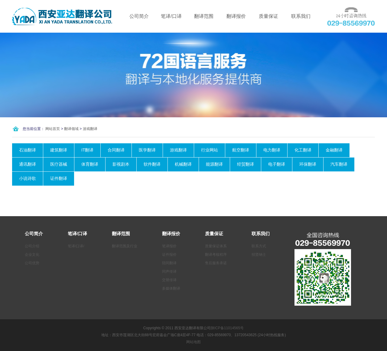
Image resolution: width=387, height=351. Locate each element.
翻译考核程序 (216, 254)
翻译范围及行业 (124, 246)
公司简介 (139, 16)
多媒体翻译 (171, 288)
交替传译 (169, 280)
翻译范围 (203, 16)
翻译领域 (71, 129)
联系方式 (259, 246)
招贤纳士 (259, 254)
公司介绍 (32, 246)
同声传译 (169, 271)
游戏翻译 (90, 129)
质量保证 (268, 16)
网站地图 (193, 342)
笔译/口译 (171, 16)
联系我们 (301, 16)
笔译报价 (169, 246)
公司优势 (32, 263)
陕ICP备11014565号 (227, 328)
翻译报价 (236, 16)
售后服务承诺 (216, 263)
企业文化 (32, 254)
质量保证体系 (216, 246)
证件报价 (169, 254)
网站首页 (52, 129)
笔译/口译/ (76, 246)
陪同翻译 (169, 263)
